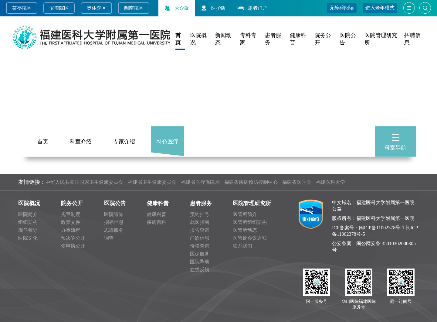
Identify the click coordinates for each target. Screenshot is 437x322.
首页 (42, 141)
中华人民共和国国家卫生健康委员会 (84, 182)
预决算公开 (73, 238)
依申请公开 (73, 245)
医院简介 (28, 214)
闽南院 (131, 8)
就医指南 (199, 222)
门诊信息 (199, 238)
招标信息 (114, 222)
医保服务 (199, 253)
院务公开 (72, 203)
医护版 (213, 8)
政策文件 (70, 222)
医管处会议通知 (250, 238)
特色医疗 (167, 141)
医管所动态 (245, 230)
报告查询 (199, 230)
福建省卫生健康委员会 (152, 182)
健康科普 (158, 203)
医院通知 (114, 214)
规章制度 (70, 214)
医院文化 (28, 238)
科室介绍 (81, 141)
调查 (109, 238)
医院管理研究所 (252, 203)
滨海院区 (59, 8)
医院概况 (29, 203)
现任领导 (28, 230)
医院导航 (199, 261)
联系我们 (242, 245)
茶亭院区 (22, 8)
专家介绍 (124, 141)
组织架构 (28, 222)
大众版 (176, 8)
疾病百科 (156, 222)
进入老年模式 (380, 7)
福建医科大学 (330, 182)
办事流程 (70, 230)
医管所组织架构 (250, 222)
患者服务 (201, 203)
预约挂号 (199, 214)
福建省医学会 (296, 182)
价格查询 (199, 245)
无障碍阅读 (342, 7)
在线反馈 (199, 269)
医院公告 (115, 203)
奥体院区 (96, 8)
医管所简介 (245, 214)
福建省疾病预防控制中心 (251, 182)
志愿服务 (114, 230)
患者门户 (251, 8)
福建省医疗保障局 (200, 182)
